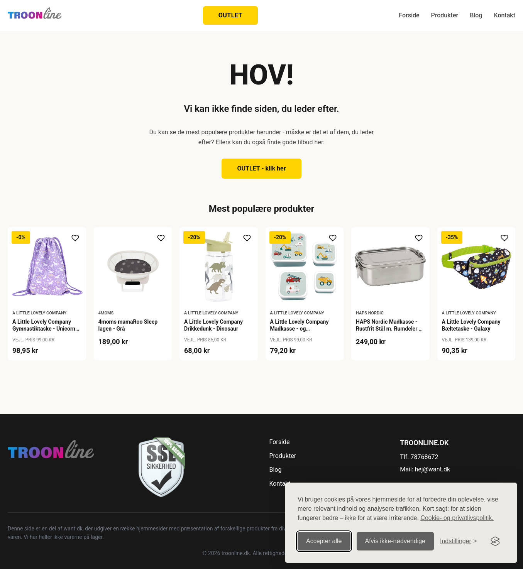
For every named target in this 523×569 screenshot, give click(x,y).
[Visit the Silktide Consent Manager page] (495, 541)
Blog (476, 15)
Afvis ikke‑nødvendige (395, 541)
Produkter (445, 15)
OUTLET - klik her (261, 168)
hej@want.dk (432, 469)
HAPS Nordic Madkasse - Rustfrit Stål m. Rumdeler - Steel (388, 329)
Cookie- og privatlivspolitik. (456, 518)
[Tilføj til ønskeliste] (75, 238)
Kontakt (504, 15)
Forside (409, 15)
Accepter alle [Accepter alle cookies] (324, 541)
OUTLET (230, 15)
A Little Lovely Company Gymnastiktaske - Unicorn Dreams (43, 329)
